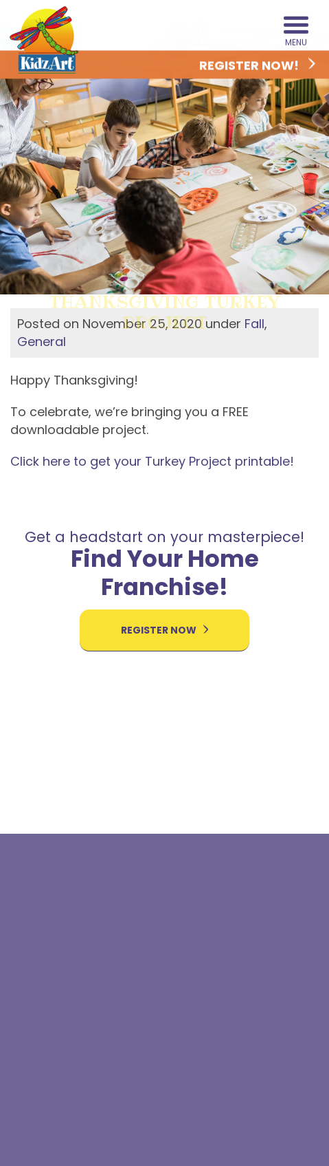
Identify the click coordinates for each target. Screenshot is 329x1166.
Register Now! (257, 65)
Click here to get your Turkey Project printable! (152, 461)
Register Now (165, 630)
